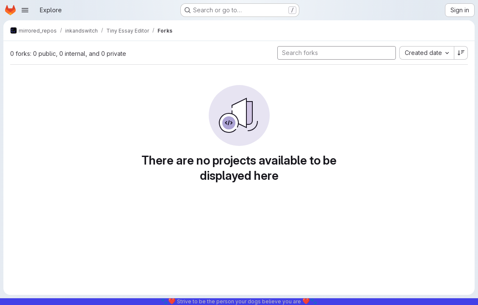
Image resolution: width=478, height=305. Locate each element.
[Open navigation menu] (25, 10)
